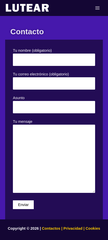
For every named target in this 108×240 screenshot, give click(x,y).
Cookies (92, 228)
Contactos (51, 228)
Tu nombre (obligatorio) (54, 57)
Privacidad (72, 228)
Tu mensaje (54, 157)
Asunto (54, 104)
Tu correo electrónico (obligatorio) (54, 81)
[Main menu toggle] (97, 8)
